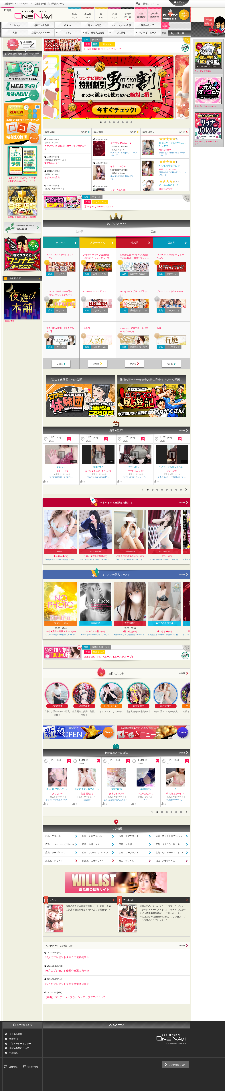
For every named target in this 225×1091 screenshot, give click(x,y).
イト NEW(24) (117, 166)
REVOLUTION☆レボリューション (170, 256)
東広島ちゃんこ (52, 163)
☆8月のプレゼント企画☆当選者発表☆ (66, 970)
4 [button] (114, 122)
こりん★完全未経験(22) (95, 556)
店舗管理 (13, 1066)
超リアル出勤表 (41, 25)
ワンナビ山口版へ (177, 1064)
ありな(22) (57, 793)
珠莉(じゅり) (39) (166, 189)
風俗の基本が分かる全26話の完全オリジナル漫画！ (151, 379)
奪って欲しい (135, 466)
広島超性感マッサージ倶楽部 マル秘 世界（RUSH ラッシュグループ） (134, 256)
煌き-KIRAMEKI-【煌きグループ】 (60, 330)
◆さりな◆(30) (61, 556)
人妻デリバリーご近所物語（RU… (172, 477)
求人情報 (121, 32)
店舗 (165, 26)
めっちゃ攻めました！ (170, 185)
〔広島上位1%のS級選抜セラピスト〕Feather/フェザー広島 (130, 559)
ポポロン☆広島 (52, 177)
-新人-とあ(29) (130, 631)
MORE (85, 132)
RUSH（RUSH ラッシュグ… (135, 477)
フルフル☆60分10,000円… (98, 477)
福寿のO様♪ (116, 789)
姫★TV (68, 25)
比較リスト (151, 3)
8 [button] (131, 122)
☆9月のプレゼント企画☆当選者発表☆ (66, 957)
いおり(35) (172, 471)
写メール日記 (94, 25)
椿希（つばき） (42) (167, 169)
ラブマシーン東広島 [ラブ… (57, 800)
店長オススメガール (41, 32)
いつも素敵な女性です (170, 165)
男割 (15, 32)
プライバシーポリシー (20, 1043)
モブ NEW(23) (117, 190)
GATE (53, 900)
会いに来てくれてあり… (87, 789)
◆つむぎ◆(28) (164, 631)
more (184, 502)
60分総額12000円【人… (175, 800)
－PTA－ (145, 800)
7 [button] (127, 122)
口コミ (68, 32)
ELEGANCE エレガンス (94, 291)
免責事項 (13, 1039)
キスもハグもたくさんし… (172, 466)
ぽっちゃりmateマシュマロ (99, 206)
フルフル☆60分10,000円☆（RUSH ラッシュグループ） (60, 293)
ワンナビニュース (147, 32)
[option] (117, 87)
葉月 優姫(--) (87, 793)
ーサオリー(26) (61, 471)
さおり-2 (61, 466)
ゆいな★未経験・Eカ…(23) (98, 471)
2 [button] (105, 122)
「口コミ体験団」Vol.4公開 (65, 379)
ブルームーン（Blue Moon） (170, 291)
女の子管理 (32, 1066)
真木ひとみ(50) (116, 793)
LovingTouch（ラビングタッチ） (133, 293)
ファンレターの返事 (121, 25)
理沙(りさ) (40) (165, 150)
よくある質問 (15, 1034)
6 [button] (123, 122)
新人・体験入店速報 (94, 32)
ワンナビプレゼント (184, 15)
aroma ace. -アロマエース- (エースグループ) (134, 330)
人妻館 (86, 328)
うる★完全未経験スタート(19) (61, 631)
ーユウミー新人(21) (95, 631)
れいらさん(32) (146, 793)
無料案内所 (15, 278)
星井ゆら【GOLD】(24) (121, 143)
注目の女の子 (147, 25)
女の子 (165, 33)
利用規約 (13, 1052)
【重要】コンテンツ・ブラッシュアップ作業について (75, 997)
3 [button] (109, 122)
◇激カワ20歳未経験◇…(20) (130, 556)
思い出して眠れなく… (57, 789)
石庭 (159, 328)
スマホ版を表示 (24, 1025)
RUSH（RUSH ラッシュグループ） (104, 49)
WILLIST (128, 900)
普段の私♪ (98, 466)
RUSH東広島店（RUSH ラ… (61, 477)
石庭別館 (86, 800)
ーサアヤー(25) (164, 556)
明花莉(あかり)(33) (175, 793)
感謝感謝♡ (145, 789)
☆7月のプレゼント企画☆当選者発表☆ (66, 983)
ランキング (14, 25)
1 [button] (101, 122)
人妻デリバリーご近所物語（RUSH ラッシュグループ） (97, 256)
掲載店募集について (19, 1048)
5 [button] (118, 122)
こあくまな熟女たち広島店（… (116, 800)
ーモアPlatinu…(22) (135, 471)
